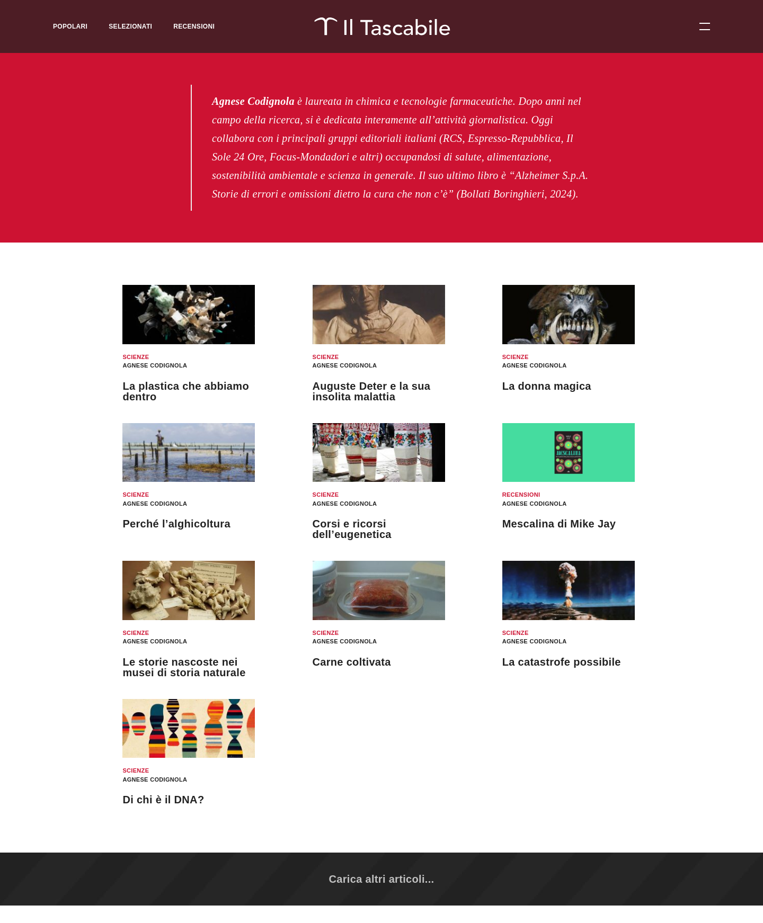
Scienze (135, 357)
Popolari (70, 26)
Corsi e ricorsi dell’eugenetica (352, 529)
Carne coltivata (352, 662)
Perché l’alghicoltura (176, 524)
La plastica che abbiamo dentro (185, 391)
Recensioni (194, 26)
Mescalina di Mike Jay (559, 524)
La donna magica (546, 386)
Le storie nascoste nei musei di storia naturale (183, 667)
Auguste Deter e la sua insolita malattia (372, 391)
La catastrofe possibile (561, 662)
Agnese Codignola (154, 365)
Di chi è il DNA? (163, 799)
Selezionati (130, 26)
